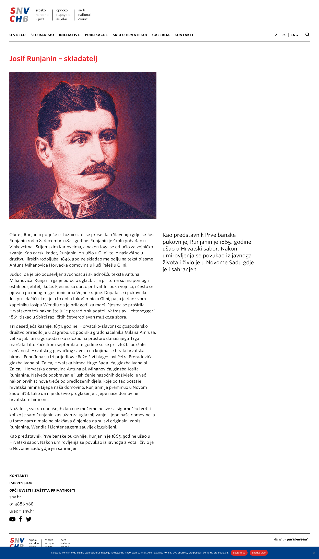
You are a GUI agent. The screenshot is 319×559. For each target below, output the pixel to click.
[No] (314, 553)
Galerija (161, 34)
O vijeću (17, 34)
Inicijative (69, 34)
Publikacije (96, 34)
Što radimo (42, 34)
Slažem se (239, 552)
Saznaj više (259, 552)
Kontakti (184, 34)
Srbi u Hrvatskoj (130, 34)
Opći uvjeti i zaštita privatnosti (42, 490)
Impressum (20, 482)
